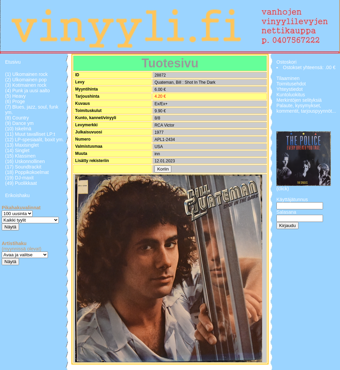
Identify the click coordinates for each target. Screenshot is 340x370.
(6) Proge (15, 101)
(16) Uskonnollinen (25, 161)
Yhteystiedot (289, 89)
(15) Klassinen (20, 156)
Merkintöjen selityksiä (299, 100)
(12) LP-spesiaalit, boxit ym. (34, 139)
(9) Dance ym (19, 123)
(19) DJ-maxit (19, 177)
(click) (282, 188)
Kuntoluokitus (290, 94)
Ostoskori (286, 62)
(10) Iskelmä (18, 128)
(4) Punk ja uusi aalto (27, 90)
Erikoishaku (17, 195)
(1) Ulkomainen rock (26, 74)
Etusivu (13, 62)
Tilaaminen (288, 78)
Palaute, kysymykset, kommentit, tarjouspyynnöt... (306, 108)
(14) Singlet (17, 150)
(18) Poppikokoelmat (27, 172)
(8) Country (17, 117)
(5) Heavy (15, 96)
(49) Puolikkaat (21, 183)
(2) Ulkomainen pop (26, 79)
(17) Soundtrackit (23, 167)
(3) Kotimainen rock (25, 85)
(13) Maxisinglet (22, 145)
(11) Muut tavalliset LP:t (30, 134)
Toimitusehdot (291, 83)
